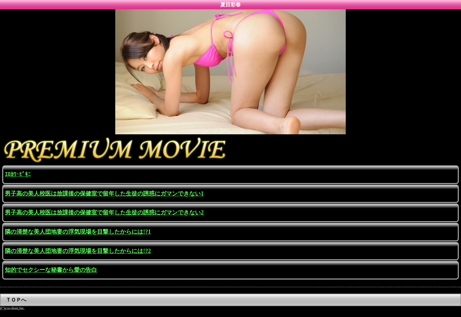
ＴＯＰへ (16, 300)
